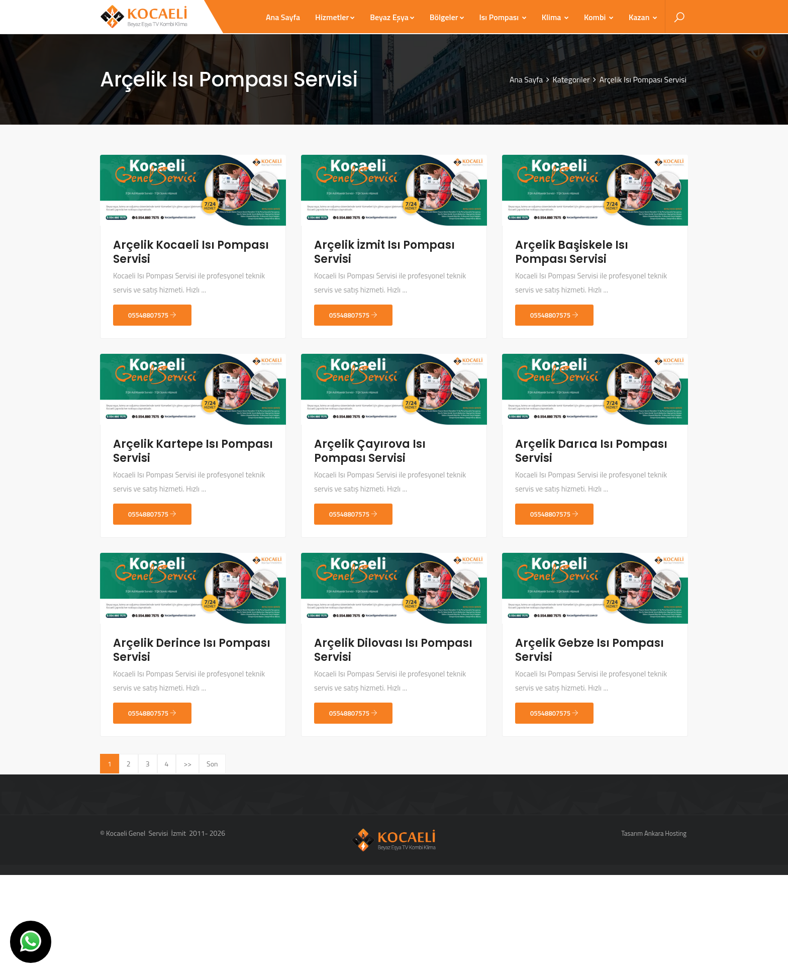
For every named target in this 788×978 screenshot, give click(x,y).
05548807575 (152, 315)
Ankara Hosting (665, 833)
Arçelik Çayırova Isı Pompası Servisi (370, 451)
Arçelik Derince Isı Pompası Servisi (191, 650)
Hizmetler (335, 17)
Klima (555, 17)
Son (212, 763)
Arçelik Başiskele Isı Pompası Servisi (571, 252)
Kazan (643, 17)
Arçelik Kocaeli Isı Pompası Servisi (191, 252)
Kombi (599, 17)
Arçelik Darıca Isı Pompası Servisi (591, 451)
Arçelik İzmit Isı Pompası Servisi (384, 252)
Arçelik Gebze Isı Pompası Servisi (589, 650)
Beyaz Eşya (392, 17)
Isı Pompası (503, 17)
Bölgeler (447, 17)
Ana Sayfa (283, 17)
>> (187, 763)
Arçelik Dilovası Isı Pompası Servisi (393, 650)
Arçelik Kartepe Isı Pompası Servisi (193, 451)
